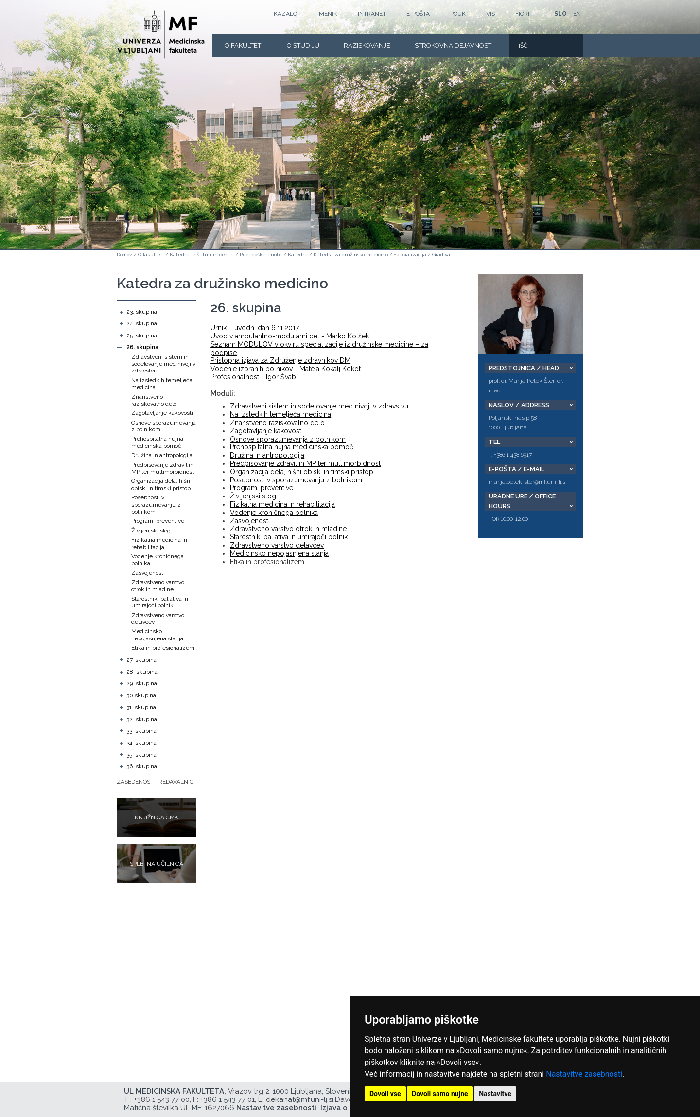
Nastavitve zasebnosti (584, 1074)
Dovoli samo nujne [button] (440, 1094)
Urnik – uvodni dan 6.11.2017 (254, 328)
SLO (560, 13)
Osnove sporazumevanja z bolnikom (288, 439)
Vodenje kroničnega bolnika (274, 512)
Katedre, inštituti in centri (202, 254)
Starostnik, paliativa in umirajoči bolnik (159, 602)
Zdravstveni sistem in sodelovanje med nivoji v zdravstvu (163, 364)
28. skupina (142, 671)
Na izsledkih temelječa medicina (280, 414)
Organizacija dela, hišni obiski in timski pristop (161, 484)
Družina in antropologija (161, 455)
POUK (458, 13)
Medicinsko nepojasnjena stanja (157, 634)
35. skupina (141, 754)
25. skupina (141, 335)
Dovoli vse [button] (385, 1094)
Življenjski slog (151, 530)
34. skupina (141, 742)
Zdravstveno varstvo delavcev (277, 545)
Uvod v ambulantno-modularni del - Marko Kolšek (289, 336)
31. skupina (141, 707)
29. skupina (141, 683)
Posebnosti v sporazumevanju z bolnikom (156, 504)
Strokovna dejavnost (453, 45)
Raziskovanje (367, 45)
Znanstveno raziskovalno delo (153, 400)
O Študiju (303, 45)
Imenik (327, 13)
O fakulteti (243, 45)
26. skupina (142, 347)
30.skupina (141, 695)
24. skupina (141, 323)
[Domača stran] (161, 34)
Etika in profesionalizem (162, 647)
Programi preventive (157, 520)
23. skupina (141, 311)
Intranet (372, 13)
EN (577, 13)
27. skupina (141, 659)
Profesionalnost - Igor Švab (253, 377)
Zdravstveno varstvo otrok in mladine (157, 585)
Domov (124, 254)
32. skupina (141, 719)
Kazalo (285, 13)
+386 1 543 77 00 (162, 1099)
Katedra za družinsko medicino (351, 254)
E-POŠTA (418, 13)
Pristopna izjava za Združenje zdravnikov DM (280, 360)
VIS (490, 13)
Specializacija (410, 254)
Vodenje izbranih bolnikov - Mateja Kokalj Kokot (285, 368)
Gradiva (441, 254)
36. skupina (141, 766)
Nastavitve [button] (495, 1094)
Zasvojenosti (148, 572)
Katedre (298, 254)
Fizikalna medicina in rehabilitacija (159, 543)
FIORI (522, 13)
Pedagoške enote (261, 254)
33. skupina (141, 730)
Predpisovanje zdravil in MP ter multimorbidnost (162, 468)
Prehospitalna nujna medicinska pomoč (157, 442)
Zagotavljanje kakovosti (162, 412)
